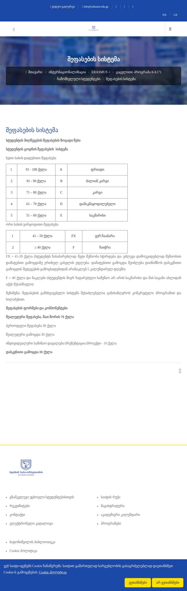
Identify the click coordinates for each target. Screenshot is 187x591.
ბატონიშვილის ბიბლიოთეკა (32, 542)
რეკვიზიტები (19, 506)
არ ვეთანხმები (167, 582)
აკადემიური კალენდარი (120, 515)
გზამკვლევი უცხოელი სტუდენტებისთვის (41, 497)
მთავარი (34, 72)
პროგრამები (111, 523)
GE (176, 15)
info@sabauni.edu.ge (95, 6)
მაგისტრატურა (112, 506)
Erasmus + (101, 72)
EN (165, 15)
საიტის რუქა (110, 497)
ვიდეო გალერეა (62, 6)
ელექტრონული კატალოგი (31, 523)
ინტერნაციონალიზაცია (67, 72)
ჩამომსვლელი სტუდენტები (79, 79)
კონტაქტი (17, 515)
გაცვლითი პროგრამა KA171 (138, 72)
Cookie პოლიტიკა (23, 551)
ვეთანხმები (138, 582)
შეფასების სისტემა (121, 79)
